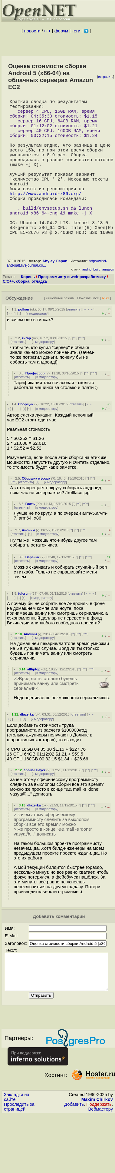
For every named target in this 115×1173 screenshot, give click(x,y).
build (96, 303)
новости (32, 30)
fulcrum (24, 627)
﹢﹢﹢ (89, 343)
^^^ (81, 372)
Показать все (88, 332)
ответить (73, 343)
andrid (87, 303)
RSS (105, 332)
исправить (105, 76)
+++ (47, 30)
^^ (75, 372)
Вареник (32, 591)
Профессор (35, 407)
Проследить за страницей (19, 1148)
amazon (108, 303)
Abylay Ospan (54, 295)
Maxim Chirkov (97, 1140)
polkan (23, 343)
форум (61, 30)
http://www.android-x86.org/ (45, 217)
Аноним (28, 564)
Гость (30, 538)
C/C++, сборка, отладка (25, 315)
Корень (28, 310)
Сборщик (25, 438)
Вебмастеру (100, 1150)
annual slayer (34, 804)
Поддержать (99, 1145)
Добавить (74, 1145)
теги (76, 30)
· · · (11, 347)
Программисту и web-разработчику (72, 310)
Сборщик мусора (36, 512)
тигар (26, 372)
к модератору (37, 347)
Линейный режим (60, 332)
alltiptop (34, 703)
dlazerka (27, 748)
